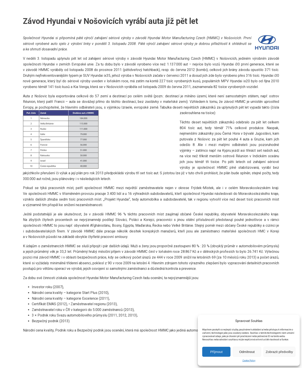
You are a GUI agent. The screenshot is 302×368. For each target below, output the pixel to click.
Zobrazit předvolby (279, 352)
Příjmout (216, 352)
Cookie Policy (248, 360)
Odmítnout (247, 352)
